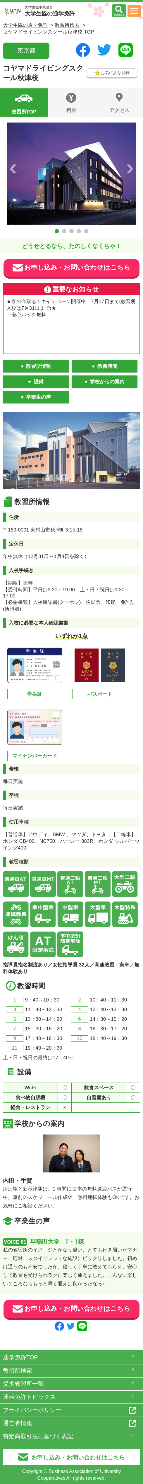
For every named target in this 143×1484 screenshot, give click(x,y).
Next (130, 168)
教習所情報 (38, 366)
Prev (13, 168)
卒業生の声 (38, 397)
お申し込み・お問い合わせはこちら (71, 268)
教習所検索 (17, 1370)
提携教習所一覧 (23, 1383)
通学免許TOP (20, 1357)
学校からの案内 (107, 381)
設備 (39, 381)
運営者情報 (17, 1423)
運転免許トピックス (29, 1397)
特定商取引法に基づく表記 (38, 1436)
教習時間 (107, 366)
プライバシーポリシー (32, 1410)
